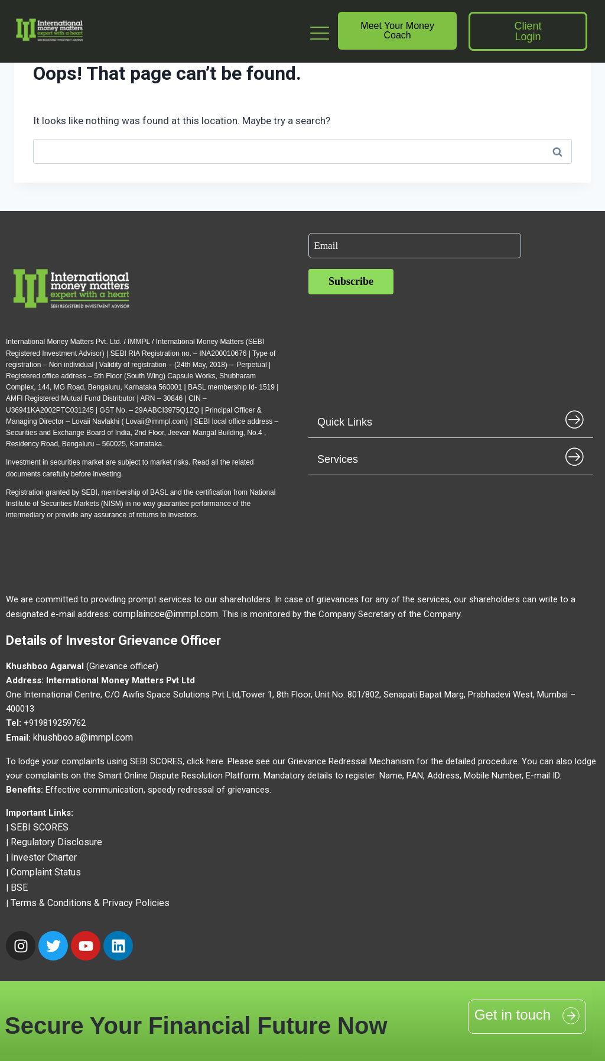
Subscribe (350, 281)
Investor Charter (44, 857)
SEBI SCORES (40, 827)
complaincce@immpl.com (165, 613)
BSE (19, 887)
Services (337, 459)
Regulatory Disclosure (56, 842)
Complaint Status (46, 872)
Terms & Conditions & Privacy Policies (90, 902)
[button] (450, 419)
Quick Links (344, 422)
